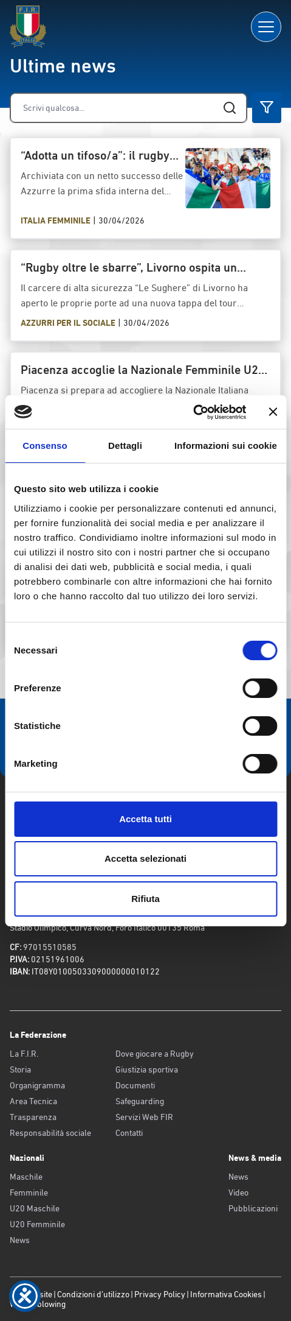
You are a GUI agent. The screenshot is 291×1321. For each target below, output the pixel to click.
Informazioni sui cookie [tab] (225, 445)
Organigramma (37, 1085)
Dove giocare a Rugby (154, 1054)
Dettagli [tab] (125, 445)
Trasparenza (33, 1117)
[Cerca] (128, 107)
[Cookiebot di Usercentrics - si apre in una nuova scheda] (193, 412)
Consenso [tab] (44, 445)
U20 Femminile (37, 1224)
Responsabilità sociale (50, 1133)
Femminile (29, 1192)
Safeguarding (139, 1101)
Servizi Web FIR (144, 1117)
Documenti (135, 1085)
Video (238, 1192)
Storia (20, 1069)
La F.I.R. (24, 1054)
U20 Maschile (35, 1208)
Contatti (129, 1133)
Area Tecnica (33, 1101)
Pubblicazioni (253, 1208)
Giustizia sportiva (146, 1069)
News (20, 1240)
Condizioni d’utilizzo (93, 1294)
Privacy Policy (159, 1294)
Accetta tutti (145, 819)
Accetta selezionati (145, 858)
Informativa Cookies (226, 1294)
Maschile (26, 1177)
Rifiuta (145, 898)
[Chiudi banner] (273, 411)
